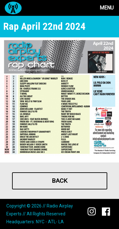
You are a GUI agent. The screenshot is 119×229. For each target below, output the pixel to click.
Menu (107, 8)
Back (59, 180)
